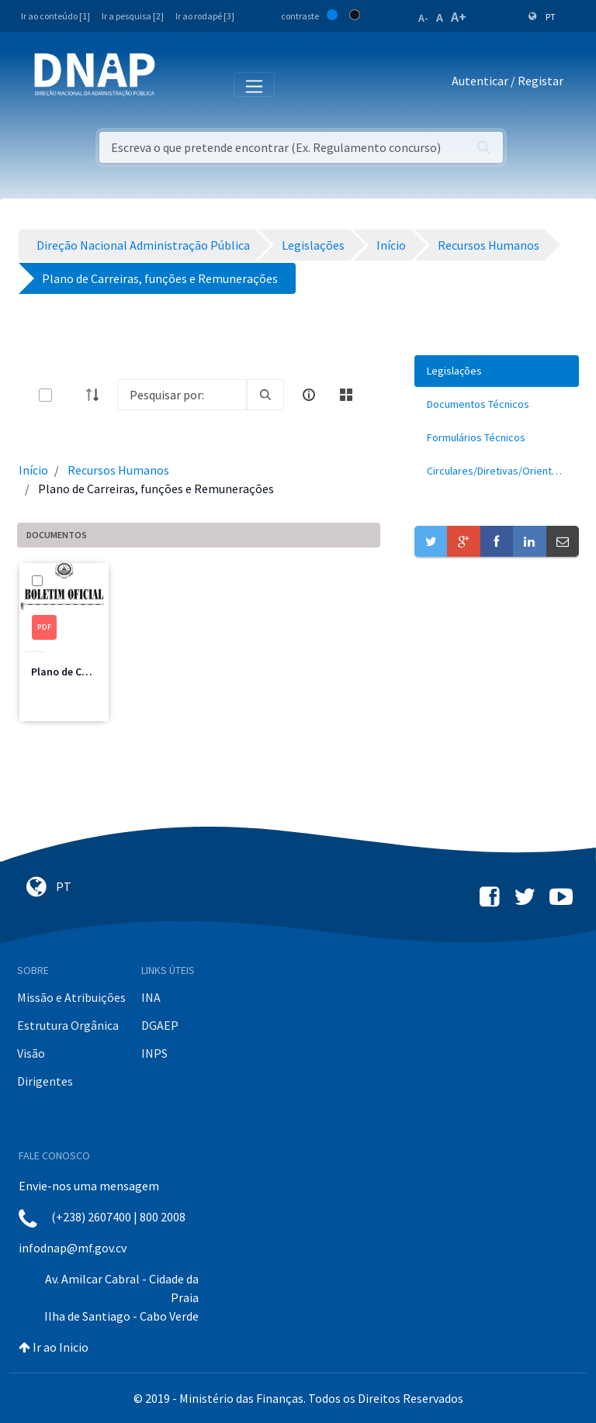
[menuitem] (496, 371)
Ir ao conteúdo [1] (55, 16)
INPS (154, 1053)
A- (423, 18)
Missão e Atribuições (71, 997)
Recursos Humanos (118, 470)
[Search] (182, 394)
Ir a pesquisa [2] (133, 16)
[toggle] (70, 395)
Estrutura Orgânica (68, 1025)
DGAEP (159, 1025)
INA (151, 997)
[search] (265, 394)
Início (33, 470)
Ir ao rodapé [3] (204, 16)
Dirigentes (45, 1081)
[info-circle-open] (308, 394)
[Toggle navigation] (177, 83)
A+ (458, 17)
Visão (31, 1053)
